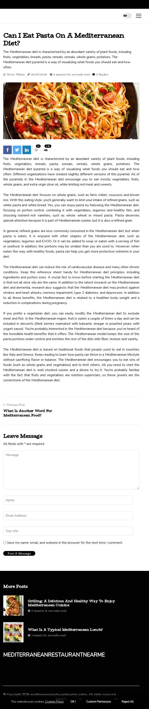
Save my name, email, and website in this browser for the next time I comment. (65, 543)
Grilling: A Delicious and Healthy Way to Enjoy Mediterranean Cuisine (71, 603)
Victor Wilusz (16, 74)
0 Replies (102, 74)
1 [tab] (71, 133)
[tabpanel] (71, 110)
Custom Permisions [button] (98, 702)
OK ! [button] (73, 702)
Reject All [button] (128, 702)
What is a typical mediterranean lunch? (65, 630)
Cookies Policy (53, 702)
